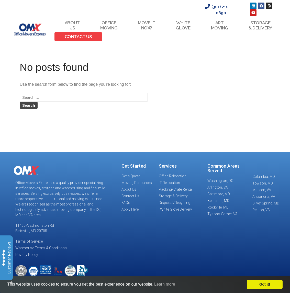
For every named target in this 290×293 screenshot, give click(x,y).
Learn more (164, 284)
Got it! (264, 284)
